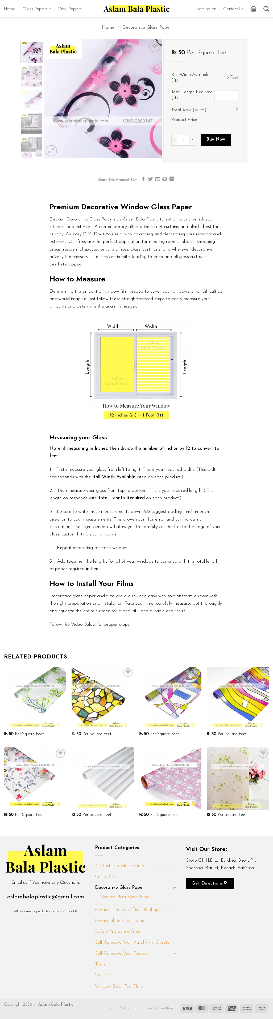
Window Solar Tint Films (118, 986)
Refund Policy (118, 1008)
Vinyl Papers (70, 8)
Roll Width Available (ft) (190, 77)
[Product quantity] (183, 140)
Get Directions (209, 883)
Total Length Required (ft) (192, 95)
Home (10, 8)
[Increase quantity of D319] (192, 140)
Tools (100, 964)
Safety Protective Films (117, 931)
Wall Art (103, 975)
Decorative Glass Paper (146, 27)
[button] (253, 9)
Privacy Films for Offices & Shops (128, 909)
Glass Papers (37, 8)
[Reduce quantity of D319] (174, 140)
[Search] (266, 9)
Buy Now (215, 139)
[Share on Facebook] (143, 179)
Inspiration (206, 8)
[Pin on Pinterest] (164, 179)
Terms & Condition (158, 1008)
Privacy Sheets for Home (119, 920)
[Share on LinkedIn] (171, 179)
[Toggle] (175, 887)
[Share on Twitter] (150, 179)
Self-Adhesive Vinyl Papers (121, 953)
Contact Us (233, 8)
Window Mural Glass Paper (124, 897)
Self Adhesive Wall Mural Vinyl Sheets (132, 942)
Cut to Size (106, 876)
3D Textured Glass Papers (120, 866)
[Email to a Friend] (157, 179)
